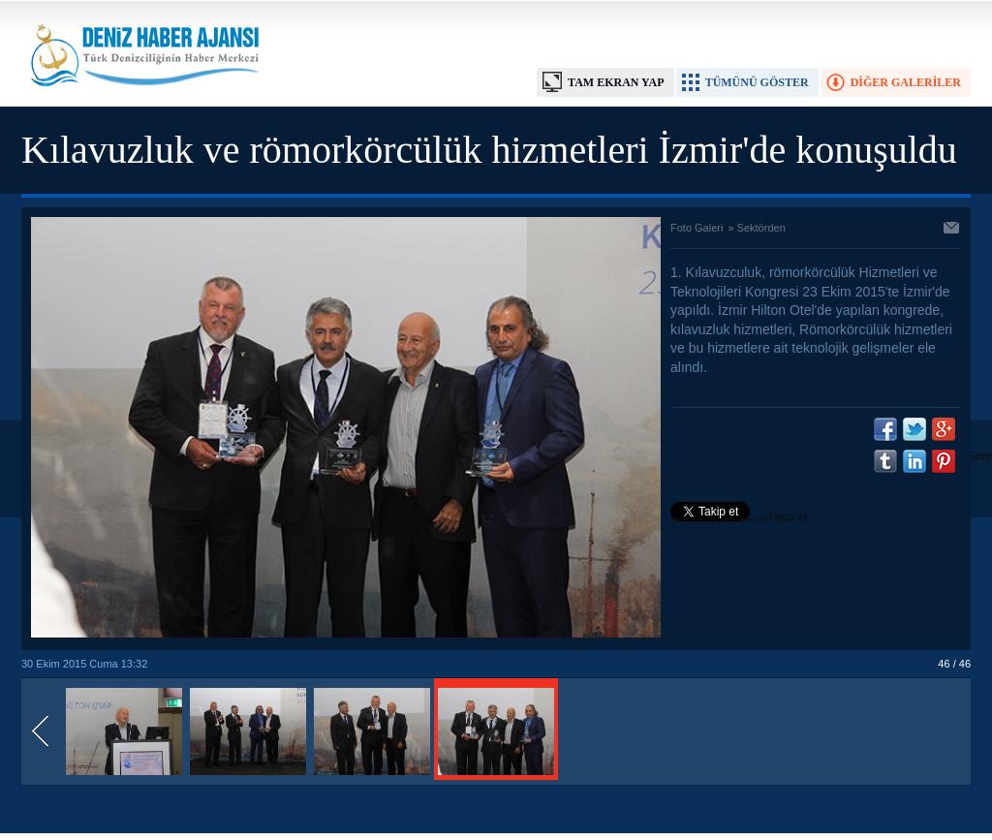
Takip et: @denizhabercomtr (740, 519)
